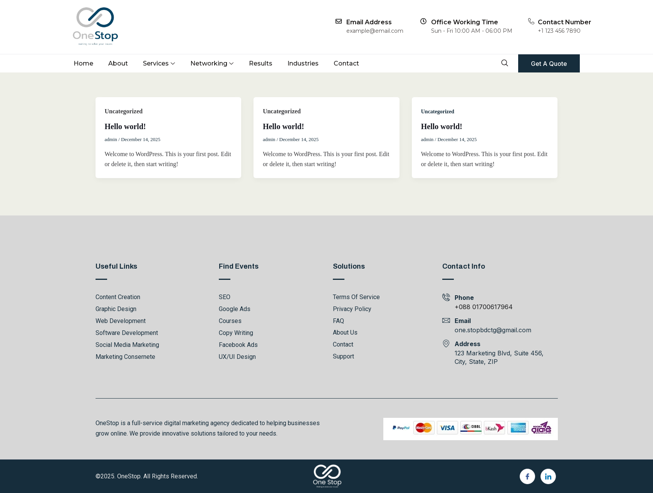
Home (83, 63)
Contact (346, 63)
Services (159, 63)
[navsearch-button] (504, 64)
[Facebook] (527, 476)
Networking (211, 63)
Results (260, 63)
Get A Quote (549, 63)
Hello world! (125, 126)
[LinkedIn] (548, 476)
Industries (303, 63)
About (118, 63)
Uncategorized (437, 111)
